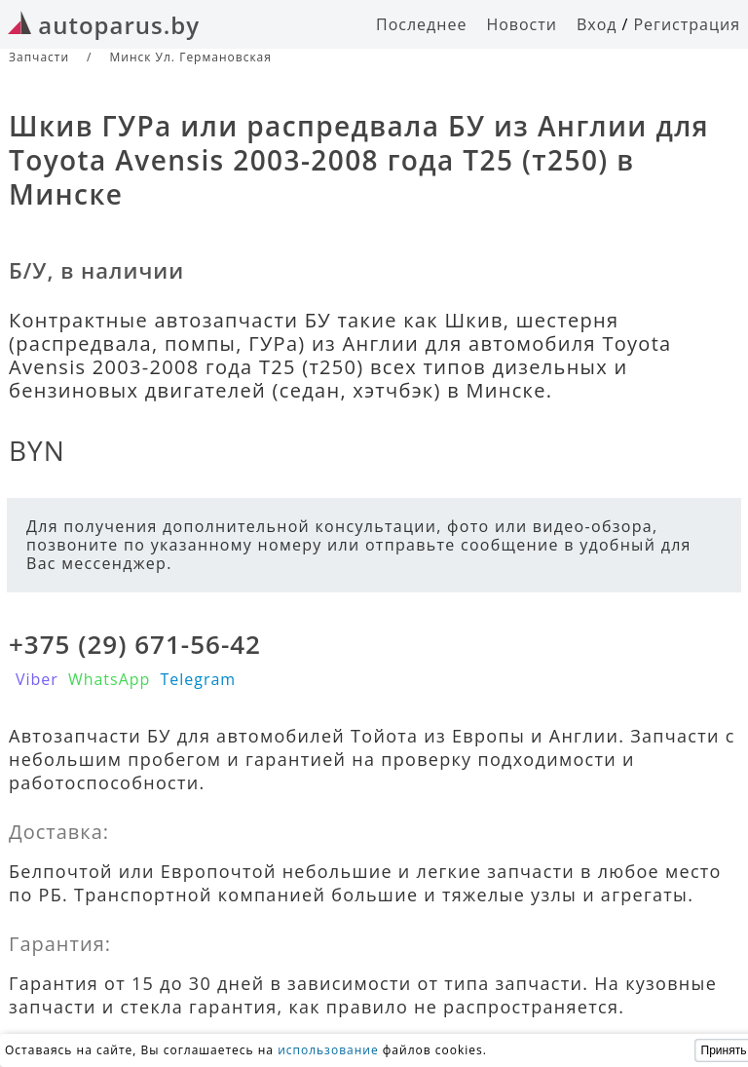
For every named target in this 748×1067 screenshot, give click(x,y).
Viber (37, 679)
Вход (597, 24)
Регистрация (686, 24)
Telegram (198, 679)
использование (328, 1050)
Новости (521, 24)
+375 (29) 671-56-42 (135, 644)
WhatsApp (109, 679)
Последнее (421, 24)
